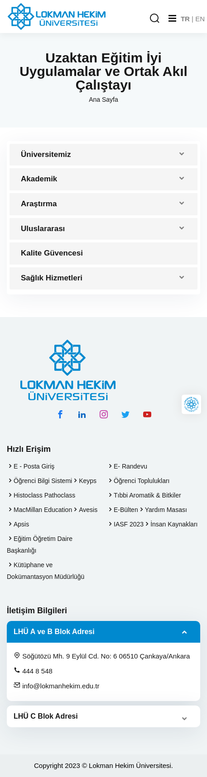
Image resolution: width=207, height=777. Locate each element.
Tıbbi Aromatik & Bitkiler (147, 495)
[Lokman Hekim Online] (191, 404)
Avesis (88, 509)
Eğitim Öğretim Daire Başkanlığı (39, 544)
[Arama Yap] (154, 18)
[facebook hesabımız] (60, 414)
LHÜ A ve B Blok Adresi (54, 631)
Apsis (21, 524)
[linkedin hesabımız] (82, 414)
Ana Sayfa (103, 99)
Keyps (87, 480)
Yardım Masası (166, 509)
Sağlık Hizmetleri (51, 278)
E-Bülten (126, 509)
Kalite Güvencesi (52, 253)
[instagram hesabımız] (104, 414)
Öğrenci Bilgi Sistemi (43, 480)
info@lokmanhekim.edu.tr (56, 686)
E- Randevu (130, 466)
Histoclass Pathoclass (44, 495)
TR (185, 18)
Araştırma (39, 203)
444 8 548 (33, 671)
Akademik (39, 179)
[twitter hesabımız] (125, 414)
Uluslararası (43, 228)
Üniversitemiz (46, 154)
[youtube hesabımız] (147, 414)
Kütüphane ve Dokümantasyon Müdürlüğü (45, 570)
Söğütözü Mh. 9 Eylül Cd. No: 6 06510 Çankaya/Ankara (102, 656)
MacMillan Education (43, 509)
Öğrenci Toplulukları (141, 480)
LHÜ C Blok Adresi (46, 716)
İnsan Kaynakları (173, 524)
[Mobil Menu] (172, 18)
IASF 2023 (129, 524)
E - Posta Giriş (34, 466)
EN (200, 18)
